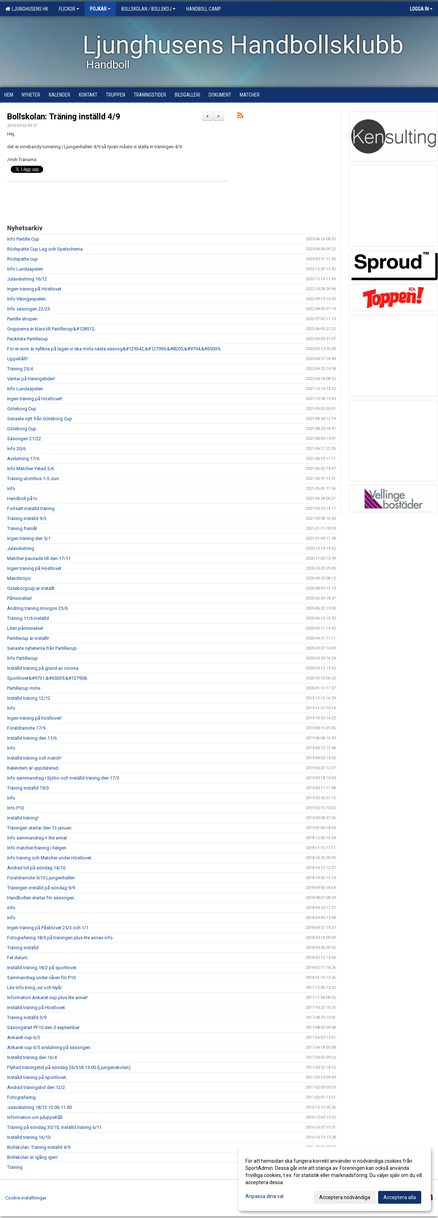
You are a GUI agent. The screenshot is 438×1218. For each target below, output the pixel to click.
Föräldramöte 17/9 (26, 728)
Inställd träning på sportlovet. (37, 1077)
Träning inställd (23, 947)
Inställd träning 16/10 (28, 1137)
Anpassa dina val (264, 1196)
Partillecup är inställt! (28, 638)
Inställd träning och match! (34, 758)
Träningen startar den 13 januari (39, 828)
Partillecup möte (23, 688)
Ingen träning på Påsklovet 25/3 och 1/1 (47, 927)
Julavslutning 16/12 (27, 279)
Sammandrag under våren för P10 (41, 977)
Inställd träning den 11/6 (32, 738)
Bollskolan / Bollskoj (148, 9)
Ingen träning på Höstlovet (34, 289)
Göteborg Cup (21, 408)
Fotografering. (22, 1097)
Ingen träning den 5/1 (29, 538)
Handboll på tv (22, 498)
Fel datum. (18, 957)
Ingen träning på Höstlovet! (34, 398)
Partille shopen (22, 319)
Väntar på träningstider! (31, 378)
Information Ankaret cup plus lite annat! (47, 997)
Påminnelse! (19, 598)
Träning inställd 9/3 (26, 518)
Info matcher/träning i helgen (36, 847)
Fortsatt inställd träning (31, 508)
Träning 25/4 (20, 368)
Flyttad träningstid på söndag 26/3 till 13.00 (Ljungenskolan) (69, 1067)
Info (11, 488)
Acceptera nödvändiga (344, 1197)
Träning (14, 1167)
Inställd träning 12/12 (28, 698)
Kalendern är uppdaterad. (33, 768)
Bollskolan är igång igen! (32, 1157)
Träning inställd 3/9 (26, 1017)
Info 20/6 (16, 448)
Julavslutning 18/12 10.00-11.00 (39, 1107)
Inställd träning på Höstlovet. (36, 1007)
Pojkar (100, 9)
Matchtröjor (19, 578)
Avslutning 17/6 (23, 458)
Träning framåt (22, 528)
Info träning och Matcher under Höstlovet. (49, 857)
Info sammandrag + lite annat (37, 838)
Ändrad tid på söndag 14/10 (36, 867)
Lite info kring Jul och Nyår (34, 987)
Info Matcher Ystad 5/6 (30, 468)
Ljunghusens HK (26, 9)
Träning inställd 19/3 (28, 788)
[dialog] (334, 1179)
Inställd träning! (23, 818)
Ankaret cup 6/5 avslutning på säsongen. (49, 1047)
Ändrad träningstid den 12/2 (36, 1087)
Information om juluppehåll (34, 1117)
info (11, 907)
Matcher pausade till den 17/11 (39, 558)
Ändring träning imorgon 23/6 (37, 608)
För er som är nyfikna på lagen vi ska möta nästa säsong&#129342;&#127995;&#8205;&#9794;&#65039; (114, 348)
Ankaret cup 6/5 (23, 1037)
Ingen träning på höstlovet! (34, 718)
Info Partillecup (22, 658)
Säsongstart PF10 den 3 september (43, 1027)
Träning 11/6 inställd (28, 618)
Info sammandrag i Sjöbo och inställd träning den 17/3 (63, 778)
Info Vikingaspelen (26, 299)
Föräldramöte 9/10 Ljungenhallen (41, 877)
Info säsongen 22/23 (28, 309)
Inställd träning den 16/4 (32, 1057)
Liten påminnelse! (25, 628)
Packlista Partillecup (27, 338)
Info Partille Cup (23, 239)
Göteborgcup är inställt (31, 588)
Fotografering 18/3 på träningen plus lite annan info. (60, 937)
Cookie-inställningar (25, 1198)
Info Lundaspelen (25, 269)
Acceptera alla (399, 1197)
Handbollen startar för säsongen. (41, 897)
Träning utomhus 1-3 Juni (33, 478)
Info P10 (15, 808)
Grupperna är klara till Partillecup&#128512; (51, 329)
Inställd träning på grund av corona (42, 668)
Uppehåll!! (17, 358)
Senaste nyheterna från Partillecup (42, 648)
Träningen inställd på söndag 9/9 (41, 887)
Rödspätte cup (22, 259)
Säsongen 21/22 (24, 438)
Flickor (69, 9)
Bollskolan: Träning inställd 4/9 (63, 117)
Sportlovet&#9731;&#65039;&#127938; (47, 678)
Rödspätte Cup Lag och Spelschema (45, 249)
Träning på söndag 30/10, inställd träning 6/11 (54, 1127)
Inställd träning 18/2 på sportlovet (41, 967)
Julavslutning (20, 548)
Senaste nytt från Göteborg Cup (39, 418)
